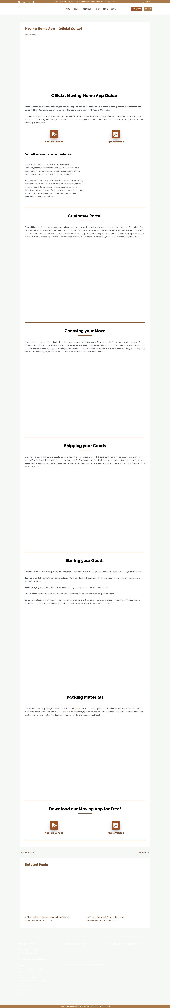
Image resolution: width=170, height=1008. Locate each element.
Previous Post (28, 852)
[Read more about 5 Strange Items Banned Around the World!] (54, 892)
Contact (116, 9)
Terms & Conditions (26, 990)
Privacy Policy (24, 986)
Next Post (144, 852)
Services (88, 9)
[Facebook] (19, 2)
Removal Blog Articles (33, 920)
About (76, 9)
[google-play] (54, 134)
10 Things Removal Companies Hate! (105, 917)
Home (67, 9)
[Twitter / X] (29, 2)
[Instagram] (24, 2)
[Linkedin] (33, 2)
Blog (105, 9)
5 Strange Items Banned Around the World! (47, 917)
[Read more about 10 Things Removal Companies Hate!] (115, 892)
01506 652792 (31, 953)
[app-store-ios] (116, 134)
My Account (146, 2)
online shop (76, 708)
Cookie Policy (24, 993)
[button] (79, 9)
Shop (98, 9)
